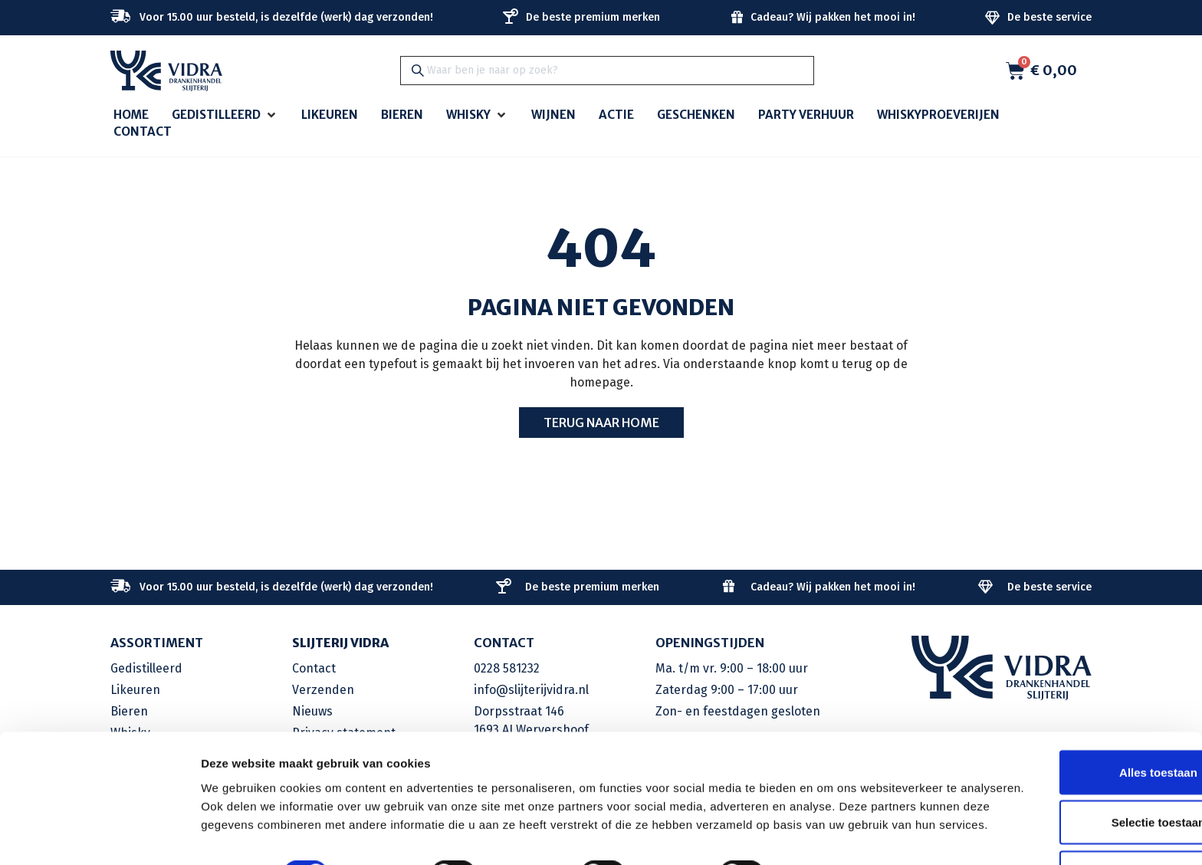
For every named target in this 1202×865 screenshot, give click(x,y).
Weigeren (1073, 814)
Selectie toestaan (1074, 764)
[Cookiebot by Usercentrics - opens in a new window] (99, 835)
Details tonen (828, 834)
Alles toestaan (1074, 714)
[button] (225, 115)
